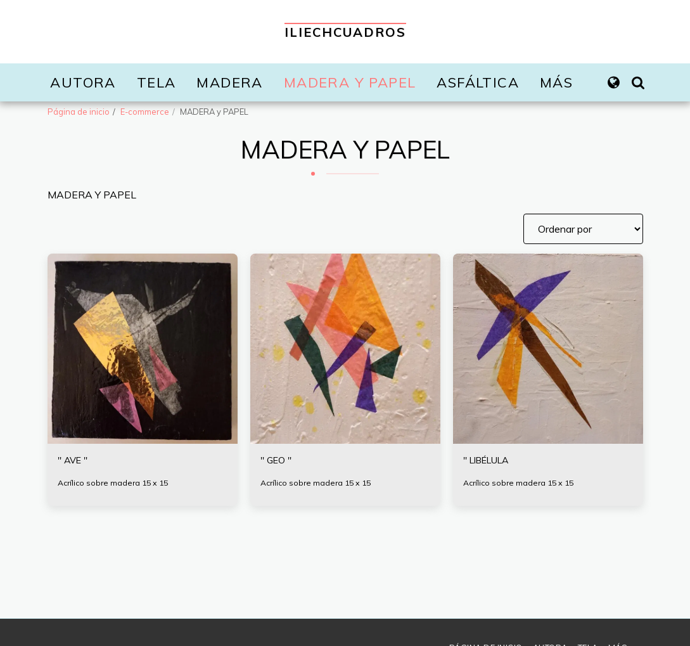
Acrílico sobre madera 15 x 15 (116, 484)
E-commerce (144, 112)
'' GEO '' (278, 461)
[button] (638, 82)
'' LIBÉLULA (491, 461)
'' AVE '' (75, 461)
